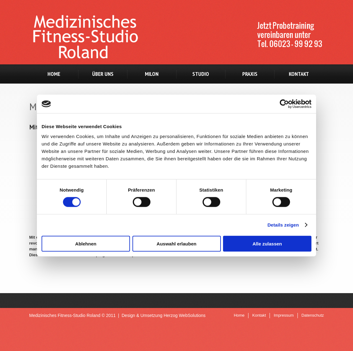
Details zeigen (283, 225)
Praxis (249, 73)
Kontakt (299, 73)
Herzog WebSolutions (184, 315)
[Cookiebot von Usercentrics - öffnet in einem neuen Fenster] (284, 104)
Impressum (283, 315)
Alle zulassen (267, 243)
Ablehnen (85, 243)
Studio (200, 73)
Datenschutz (313, 315)
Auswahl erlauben (176, 243)
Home (53, 73)
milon (152, 73)
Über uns (103, 73)
